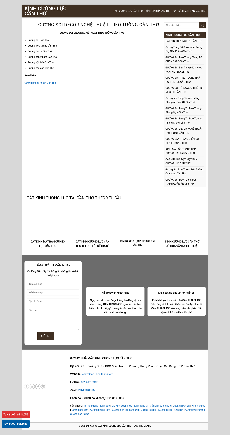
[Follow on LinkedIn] (43, 386)
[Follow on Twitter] (38, 386)
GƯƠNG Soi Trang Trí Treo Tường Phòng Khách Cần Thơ (183, 120)
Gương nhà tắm (80, 409)
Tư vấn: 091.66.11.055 (15, 414)
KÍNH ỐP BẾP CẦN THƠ (158, 11)
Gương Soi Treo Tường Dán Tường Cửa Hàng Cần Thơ (184, 171)
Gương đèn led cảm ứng (125, 409)
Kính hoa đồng (90, 405)
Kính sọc (105, 405)
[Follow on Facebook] (26, 386)
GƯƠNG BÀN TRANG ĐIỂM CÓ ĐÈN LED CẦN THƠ (182, 141)
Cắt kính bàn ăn (181, 405)
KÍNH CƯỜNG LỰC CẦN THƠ (45, 11)
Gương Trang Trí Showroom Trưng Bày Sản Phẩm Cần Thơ (183, 49)
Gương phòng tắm (100, 409)
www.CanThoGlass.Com (97, 374)
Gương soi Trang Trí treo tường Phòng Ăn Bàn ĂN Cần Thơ (182, 100)
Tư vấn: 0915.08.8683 (15, 423)
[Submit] (202, 25)
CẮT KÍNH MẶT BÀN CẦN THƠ (189, 11)
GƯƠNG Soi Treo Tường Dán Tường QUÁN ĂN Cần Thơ (180, 181)
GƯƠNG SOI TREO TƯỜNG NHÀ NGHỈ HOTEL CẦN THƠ (182, 79)
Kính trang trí (141, 405)
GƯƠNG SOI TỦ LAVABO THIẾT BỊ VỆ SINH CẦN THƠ (184, 90)
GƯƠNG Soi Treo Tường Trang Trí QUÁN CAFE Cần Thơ (183, 59)
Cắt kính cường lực (160, 405)
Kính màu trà (198, 405)
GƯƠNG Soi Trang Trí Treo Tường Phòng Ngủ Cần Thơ (183, 110)
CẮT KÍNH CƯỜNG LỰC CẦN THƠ (183, 41)
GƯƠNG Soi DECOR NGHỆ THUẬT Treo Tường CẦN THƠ (184, 130)
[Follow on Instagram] (32, 386)
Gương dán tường (79, 413)
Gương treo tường (195, 409)
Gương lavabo (148, 409)
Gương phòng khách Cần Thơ (40, 82)
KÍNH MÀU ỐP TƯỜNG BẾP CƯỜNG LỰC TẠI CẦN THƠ (180, 151)
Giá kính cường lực (122, 405)
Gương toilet (165, 409)
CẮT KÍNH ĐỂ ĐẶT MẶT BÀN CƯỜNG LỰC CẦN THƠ (181, 161)
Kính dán (178, 409)
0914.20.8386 (89, 382)
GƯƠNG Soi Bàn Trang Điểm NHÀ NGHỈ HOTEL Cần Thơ (183, 69)
